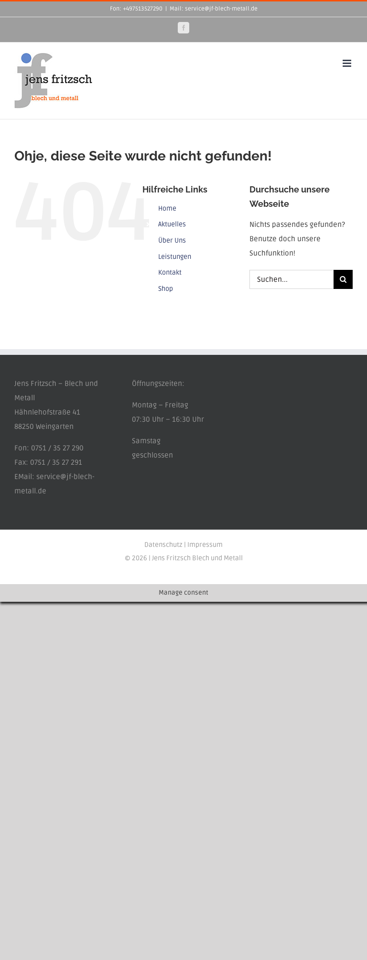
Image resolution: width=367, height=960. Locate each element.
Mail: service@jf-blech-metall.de (214, 8)
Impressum (205, 545)
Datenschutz (163, 545)
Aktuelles (172, 224)
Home (167, 208)
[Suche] (343, 279)
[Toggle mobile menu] (348, 63)
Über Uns (172, 240)
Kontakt (170, 272)
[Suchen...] (291, 279)
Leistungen (174, 257)
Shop (165, 289)
